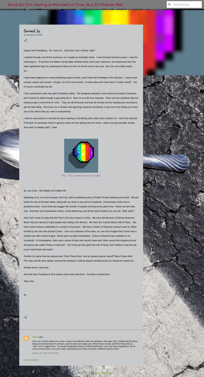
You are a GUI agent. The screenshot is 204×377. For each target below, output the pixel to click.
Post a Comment (31, 360)
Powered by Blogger (102, 373)
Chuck (35, 337)
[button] (25, 41)
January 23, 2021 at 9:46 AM (45, 353)
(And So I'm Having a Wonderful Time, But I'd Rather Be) (65, 4)
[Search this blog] (187, 4)
